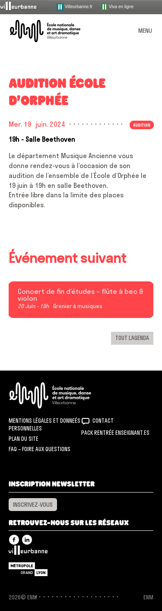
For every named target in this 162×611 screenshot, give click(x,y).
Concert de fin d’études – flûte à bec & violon (80, 295)
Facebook (14, 539)
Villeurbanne (28, 552)
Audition (141, 125)
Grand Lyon (28, 569)
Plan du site (23, 438)
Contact (103, 420)
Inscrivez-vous (33, 504)
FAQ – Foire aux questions (39, 449)
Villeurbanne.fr (74, 6)
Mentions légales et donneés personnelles (44, 424)
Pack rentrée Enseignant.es (115, 432)
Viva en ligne (117, 6)
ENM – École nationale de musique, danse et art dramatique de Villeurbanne (55, 31)
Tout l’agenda (132, 337)
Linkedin (27, 539)
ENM (61, 395)
